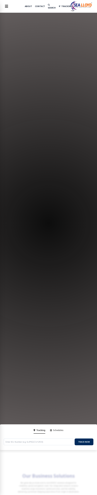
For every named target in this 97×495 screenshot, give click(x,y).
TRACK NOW (84, 442)
